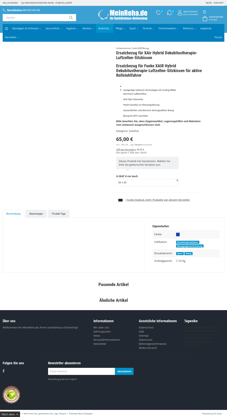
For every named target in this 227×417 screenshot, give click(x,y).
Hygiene (72, 28)
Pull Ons (210, 341)
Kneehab (207, 338)
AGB (141, 331)
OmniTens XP (212, 331)
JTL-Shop (218, 413)
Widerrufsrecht (148, 348)
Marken (88, 28)
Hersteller (12, 37)
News (209, 3)
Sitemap (144, 335)
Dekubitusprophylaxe (187, 242)
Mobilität (104, 28)
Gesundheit (54, 28)
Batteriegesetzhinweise (153, 343)
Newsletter (99, 343)
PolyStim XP (204, 334)
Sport (133, 28)
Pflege (120, 28)
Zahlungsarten (102, 331)
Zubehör (134, 131)
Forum (218, 37)
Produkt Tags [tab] (59, 213)
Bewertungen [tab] (36, 213)
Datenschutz (146, 327)
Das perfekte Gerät (200, 336)
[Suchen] (34, 17)
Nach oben (10, 414)
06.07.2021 (190, 334)
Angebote (206, 28)
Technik (148, 28)
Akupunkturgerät (194, 341)
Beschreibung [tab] (13, 213)
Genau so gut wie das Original (202, 329)
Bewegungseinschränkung (189, 246)
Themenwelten (168, 28)
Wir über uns (101, 327)
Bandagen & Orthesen (26, 28)
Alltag (188, 253)
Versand (139, 144)
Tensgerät (190, 345)
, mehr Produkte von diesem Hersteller (153, 199)
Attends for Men (194, 327)
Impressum (145, 339)
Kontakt (218, 3)
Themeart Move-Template (80, 413)
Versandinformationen (106, 339)
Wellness (189, 28)
